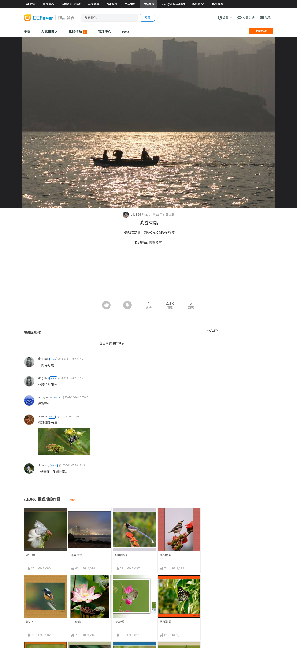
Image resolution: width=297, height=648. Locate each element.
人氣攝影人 (49, 31)
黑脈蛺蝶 (166, 622)
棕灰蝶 (119, 622)
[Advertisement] (149, 289)
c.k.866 (132, 214)
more (71, 499)
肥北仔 (30, 622)
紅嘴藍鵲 (121, 555)
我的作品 (77, 32)
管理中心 (104, 31)
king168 (43, 358)
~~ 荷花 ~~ (78, 622)
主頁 (27, 31)
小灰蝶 (30, 555)
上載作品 (261, 31)
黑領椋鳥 (166, 555)
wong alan (45, 397)
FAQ (125, 31)
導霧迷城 (76, 555)
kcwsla (42, 416)
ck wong (43, 465)
